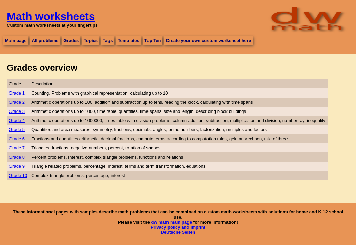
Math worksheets (51, 16)
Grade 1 (17, 93)
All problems (45, 40)
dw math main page (171, 222)
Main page (16, 40)
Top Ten (152, 40)
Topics (91, 40)
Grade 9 (17, 166)
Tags (108, 40)
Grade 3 (17, 111)
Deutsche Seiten (178, 232)
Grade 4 (17, 120)
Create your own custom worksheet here (208, 40)
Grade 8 (17, 157)
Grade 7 (17, 147)
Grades (71, 40)
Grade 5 (17, 129)
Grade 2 (17, 102)
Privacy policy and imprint (178, 227)
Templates (128, 40)
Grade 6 (17, 138)
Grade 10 (18, 175)
